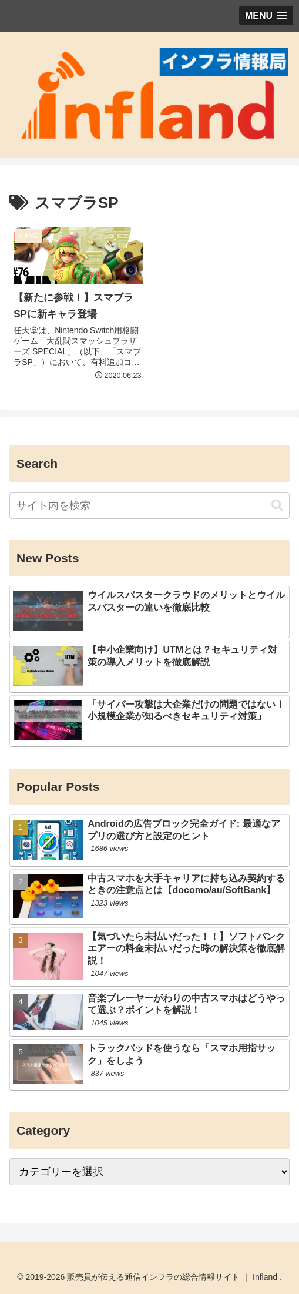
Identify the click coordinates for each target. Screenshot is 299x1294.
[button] (277, 505)
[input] (149, 505)
